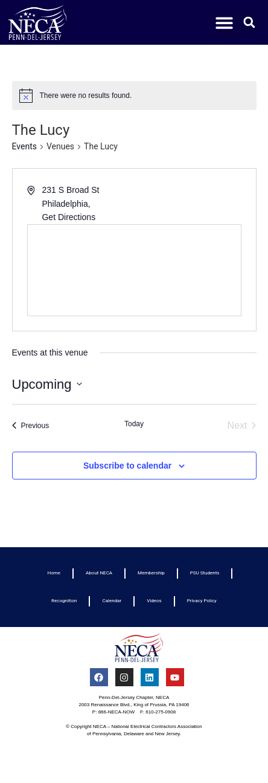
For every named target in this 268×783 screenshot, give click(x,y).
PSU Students (205, 573)
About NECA (99, 573)
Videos (154, 600)
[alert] (134, 95)
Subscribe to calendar (127, 465)
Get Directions (68, 217)
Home (54, 573)
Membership (151, 573)
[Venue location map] (134, 270)
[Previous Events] (30, 425)
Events (24, 146)
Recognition (64, 600)
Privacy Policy (202, 600)
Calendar (111, 600)
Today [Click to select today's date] (134, 424)
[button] (225, 22)
